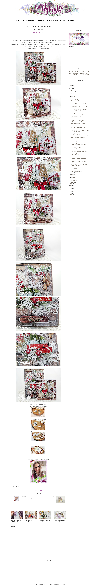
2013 (71, 193)
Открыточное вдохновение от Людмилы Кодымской (78, 121)
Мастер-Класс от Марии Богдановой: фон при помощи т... (79, 165)
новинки (80, 74)
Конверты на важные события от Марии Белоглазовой (78, 115)
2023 (71, 83)
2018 (71, 185)
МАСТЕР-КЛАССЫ (73, 71)
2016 (71, 188)
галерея (82, 73)
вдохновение (37, 32)
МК (83, 71)
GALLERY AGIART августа (76, 171)
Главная (18, 20)
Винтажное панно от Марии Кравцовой (80, 169)
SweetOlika (61, 584)
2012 (71, 194)
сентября (73, 94)
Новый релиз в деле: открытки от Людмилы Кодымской (78, 159)
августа (73, 96)
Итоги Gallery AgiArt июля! (76, 147)
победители (86, 74)
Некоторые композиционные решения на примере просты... (80, 131)
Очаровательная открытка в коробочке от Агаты (77, 112)
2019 (71, 183)
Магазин (41, 20)
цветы (70, 76)
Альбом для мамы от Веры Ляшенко (79, 137)
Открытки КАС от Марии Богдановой (79, 135)
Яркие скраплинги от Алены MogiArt (79, 106)
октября (73, 93)
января (73, 182)
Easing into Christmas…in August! (78, 123)
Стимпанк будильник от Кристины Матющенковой (79, 153)
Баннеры (71, 20)
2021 (71, 87)
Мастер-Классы (52, 20)
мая (72, 176)
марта (72, 179)
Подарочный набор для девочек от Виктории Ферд (79, 101)
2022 (71, 85)
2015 (71, 190)
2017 (71, 187)
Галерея (62, 20)
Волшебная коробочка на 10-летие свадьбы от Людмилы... (79, 110)
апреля (73, 177)
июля (72, 172)
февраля (73, 180)
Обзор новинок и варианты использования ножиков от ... (78, 139)
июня (72, 174)
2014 (71, 191)
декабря (73, 90)
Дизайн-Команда (29, 20)
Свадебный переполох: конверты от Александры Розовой (79, 118)
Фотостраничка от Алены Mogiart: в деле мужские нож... (79, 133)
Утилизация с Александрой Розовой (79, 151)
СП (88, 71)
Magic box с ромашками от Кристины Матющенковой (79, 128)
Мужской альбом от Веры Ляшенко (79, 107)
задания (75, 74)
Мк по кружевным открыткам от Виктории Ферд (78, 156)
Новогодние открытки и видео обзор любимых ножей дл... (79, 125)
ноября (73, 91)
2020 (71, 88)
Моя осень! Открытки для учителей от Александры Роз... (79, 142)
